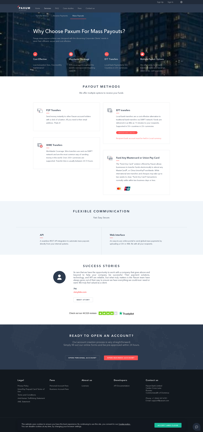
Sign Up (160, 2)
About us (87, 380)
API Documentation (122, 386)
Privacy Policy (23, 386)
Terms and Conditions (27, 395)
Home (37, 8)
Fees (80, 8)
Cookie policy (124, 424)
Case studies (68, 8)
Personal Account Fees (59, 386)
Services (47, 8)
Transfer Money (42, 16)
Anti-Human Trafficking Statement (31, 398)
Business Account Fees (59, 389)
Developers (120, 380)
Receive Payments (60, 16)
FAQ (57, 8)
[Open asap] (196, 427)
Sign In (170, 2)
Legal (21, 380)
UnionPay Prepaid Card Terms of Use (31, 390)
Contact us (90, 8)
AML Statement (24, 401)
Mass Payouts (78, 16)
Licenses (85, 386)
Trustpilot (101, 313)
